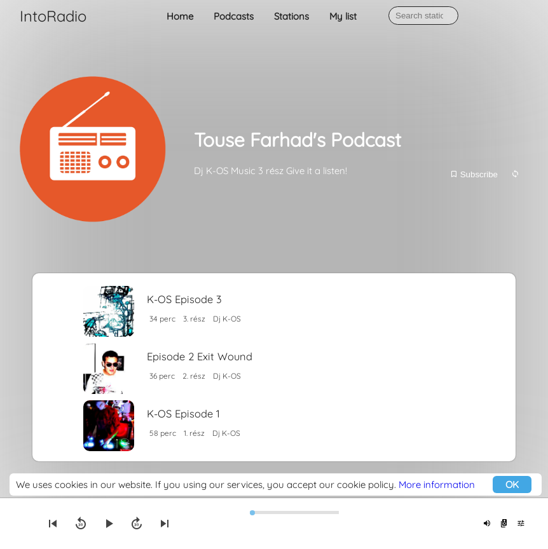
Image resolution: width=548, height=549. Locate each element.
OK (512, 484)
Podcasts (234, 16)
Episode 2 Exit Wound (199, 356)
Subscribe (473, 174)
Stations (291, 16)
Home (180, 16)
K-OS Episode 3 (184, 299)
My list (343, 16)
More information (437, 484)
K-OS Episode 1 (183, 413)
